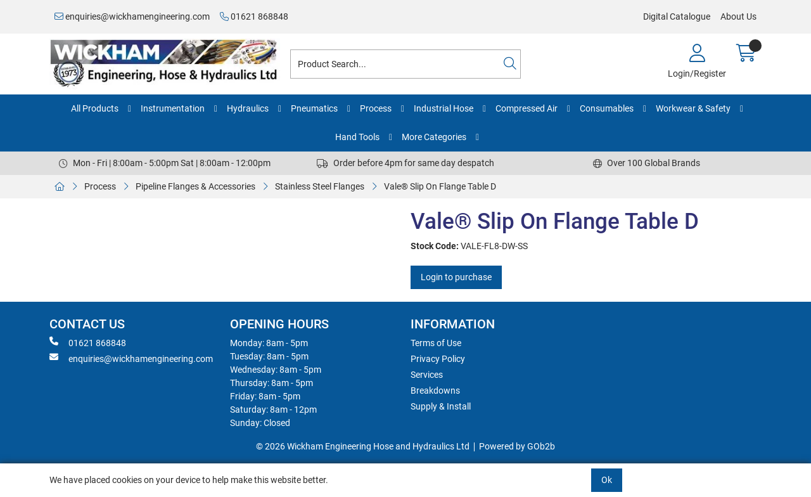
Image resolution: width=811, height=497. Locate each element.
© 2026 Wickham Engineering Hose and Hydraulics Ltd (362, 446)
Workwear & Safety (693, 108)
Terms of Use (436, 343)
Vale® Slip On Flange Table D (440, 186)
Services (427, 375)
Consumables (607, 108)
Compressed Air (526, 108)
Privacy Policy (438, 359)
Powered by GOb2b (517, 446)
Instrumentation (173, 108)
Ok (606, 480)
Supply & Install (441, 406)
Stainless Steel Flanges (319, 186)
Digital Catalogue (676, 16)
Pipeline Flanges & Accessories (195, 186)
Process (376, 108)
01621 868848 (254, 16)
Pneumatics (314, 108)
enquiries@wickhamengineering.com (132, 16)
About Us (738, 16)
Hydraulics (248, 108)
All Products (94, 108)
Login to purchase (456, 277)
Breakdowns (435, 390)
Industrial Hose (443, 108)
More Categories (434, 137)
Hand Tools (357, 137)
